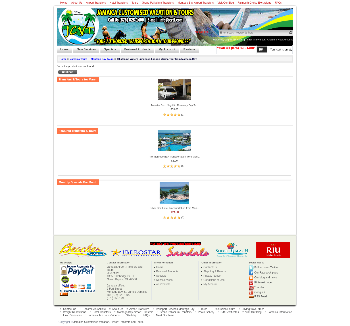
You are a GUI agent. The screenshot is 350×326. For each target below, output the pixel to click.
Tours (134, 2)
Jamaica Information (280, 312)
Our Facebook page (266, 272)
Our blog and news (265, 277)
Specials (108, 48)
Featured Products (135, 48)
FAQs (278, 2)
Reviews (187, 48)
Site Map (131, 315)
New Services (84, 48)
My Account (165, 48)
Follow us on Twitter (266, 267)
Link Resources (72, 315)
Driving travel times (253, 309)
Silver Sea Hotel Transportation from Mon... (174, 208)
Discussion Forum (224, 309)
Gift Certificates (230, 312)
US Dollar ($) (202, 31)
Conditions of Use (214, 280)
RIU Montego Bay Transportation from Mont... (174, 156)
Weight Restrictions (74, 312)
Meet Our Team (165, 315)
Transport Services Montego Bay (174, 309)
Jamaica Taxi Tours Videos (103, 315)
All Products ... (164, 284)
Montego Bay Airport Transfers (196, 2)
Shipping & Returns (214, 271)
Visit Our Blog (226, 2)
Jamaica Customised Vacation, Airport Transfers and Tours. (108, 322)
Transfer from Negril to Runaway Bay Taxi (174, 105)
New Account (285, 39)
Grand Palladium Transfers (158, 2)
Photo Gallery (206, 312)
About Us (76, 2)
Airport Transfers (96, 2)
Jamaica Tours (78, 59)
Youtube (259, 287)
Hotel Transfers (119, 2)
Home (63, 2)
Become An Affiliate (94, 309)
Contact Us (210, 267)
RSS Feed (260, 296)
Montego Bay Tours (102, 59)
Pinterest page (263, 282)
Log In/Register (233, 39)
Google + (259, 292)
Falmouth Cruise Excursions (254, 2)
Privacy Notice (212, 275)
